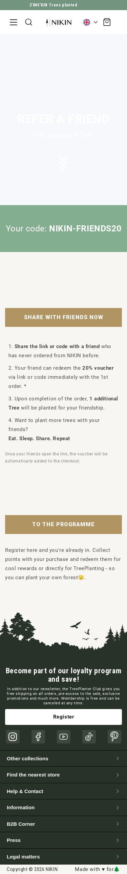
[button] (13, 22)
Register (63, 717)
